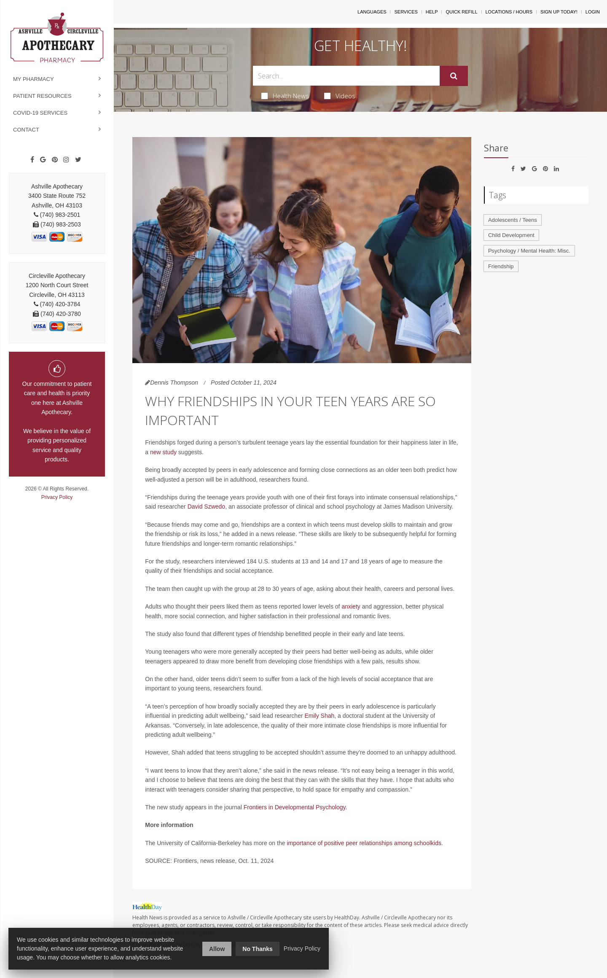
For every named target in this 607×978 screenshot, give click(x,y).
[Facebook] (32, 159)
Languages (371, 11)
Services (405, 11)
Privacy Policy (57, 497)
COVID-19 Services (40, 113)
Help (432, 11)
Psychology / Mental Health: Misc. (529, 251)
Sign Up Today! (558, 11)
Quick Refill (461, 11)
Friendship (501, 266)
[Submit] (454, 76)
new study (163, 452)
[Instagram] (66, 159)
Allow (217, 949)
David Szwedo (207, 506)
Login (593, 11)
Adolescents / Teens (512, 220)
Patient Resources (42, 96)
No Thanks (257, 949)
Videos (339, 96)
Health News (285, 96)
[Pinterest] (55, 159)
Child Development (511, 235)
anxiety (350, 606)
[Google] (43, 159)
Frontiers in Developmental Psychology (295, 807)
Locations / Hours (509, 11)
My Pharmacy (33, 79)
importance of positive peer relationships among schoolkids (364, 843)
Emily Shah (319, 715)
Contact (26, 130)
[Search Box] (346, 76)
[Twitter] (78, 159)
